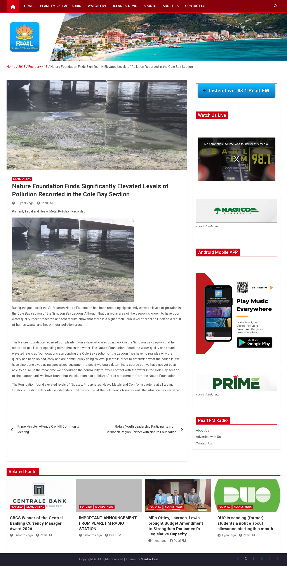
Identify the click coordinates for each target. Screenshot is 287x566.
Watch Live (97, 6)
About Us (171, 6)
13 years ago (23, 203)
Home (28, 6)
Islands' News (22, 179)
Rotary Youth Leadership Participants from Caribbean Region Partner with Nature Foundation (141, 429)
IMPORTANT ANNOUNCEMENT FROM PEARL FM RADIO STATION (108, 523)
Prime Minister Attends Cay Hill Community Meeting (48, 429)
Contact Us (195, 6)
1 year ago (157, 540)
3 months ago (21, 535)
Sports (150, 6)
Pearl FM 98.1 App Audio (60, 6)
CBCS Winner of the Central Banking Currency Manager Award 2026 (36, 523)
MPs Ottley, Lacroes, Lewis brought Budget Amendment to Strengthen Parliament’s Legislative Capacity (175, 525)
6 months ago (90, 535)
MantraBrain (149, 559)
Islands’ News (125, 6)
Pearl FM (45, 203)
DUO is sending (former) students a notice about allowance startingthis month (245, 523)
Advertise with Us (208, 437)
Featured (17, 506)
